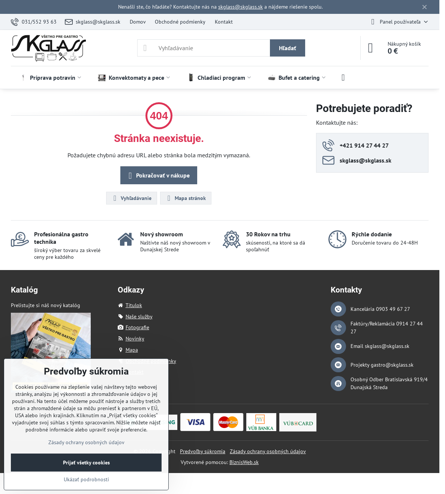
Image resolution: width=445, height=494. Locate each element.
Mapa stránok (185, 198)
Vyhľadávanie (131, 198)
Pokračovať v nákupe (158, 175)
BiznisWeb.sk (244, 462)
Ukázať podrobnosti (86, 479)
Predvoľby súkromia (202, 451)
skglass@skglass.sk (240, 6)
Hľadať (287, 48)
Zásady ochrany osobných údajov (268, 451)
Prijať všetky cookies (86, 462)
